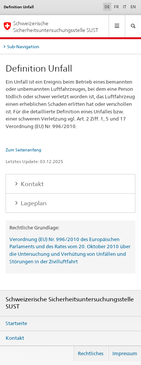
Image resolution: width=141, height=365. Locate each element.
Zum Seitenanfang (23, 150)
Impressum (124, 353)
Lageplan (33, 203)
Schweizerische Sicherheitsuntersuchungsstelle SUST (55, 26)
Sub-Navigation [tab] (23, 46)
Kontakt (31, 184)
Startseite (16, 323)
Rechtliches (90, 353)
